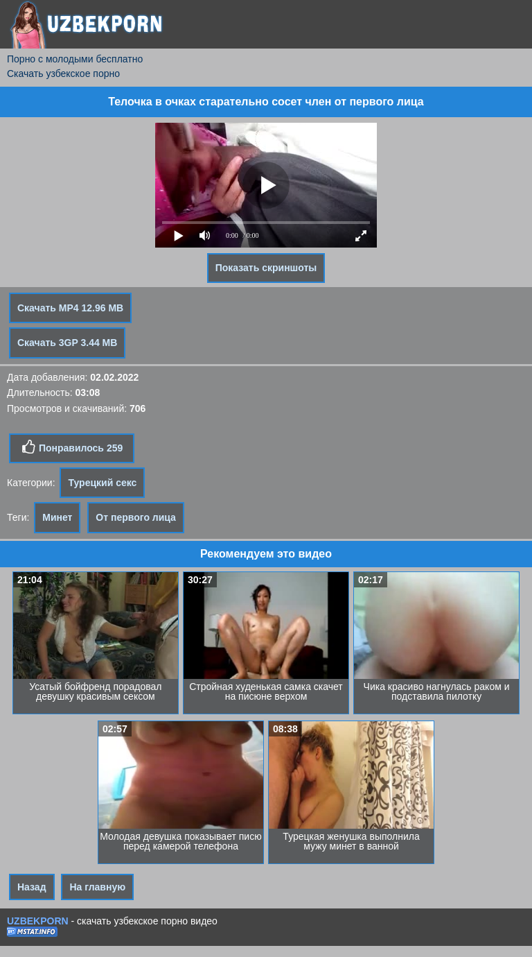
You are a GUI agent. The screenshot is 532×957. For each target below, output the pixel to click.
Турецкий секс (102, 482)
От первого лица (136, 517)
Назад (31, 887)
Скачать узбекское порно (63, 73)
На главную (97, 887)
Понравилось (72, 447)
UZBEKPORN (38, 920)
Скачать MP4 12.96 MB (70, 307)
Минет (57, 517)
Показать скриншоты (266, 267)
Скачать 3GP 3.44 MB (67, 342)
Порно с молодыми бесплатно (75, 58)
